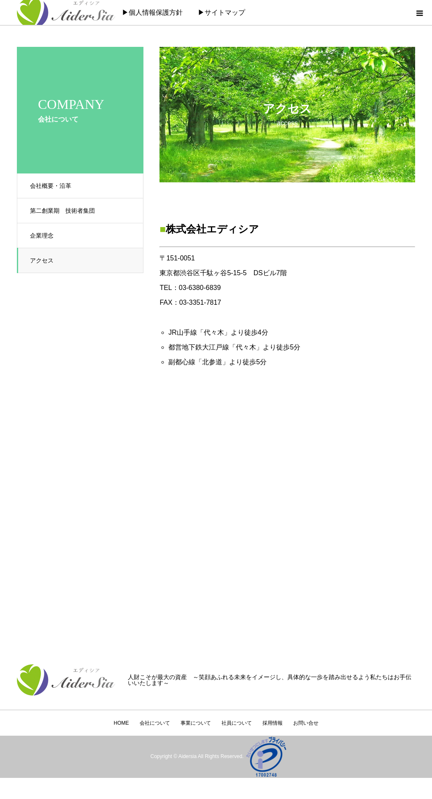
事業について (196, 723)
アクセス (42, 260)
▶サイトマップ (221, 12)
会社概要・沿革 (50, 185)
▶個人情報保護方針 (152, 12)
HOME (121, 723)
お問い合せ (306, 723)
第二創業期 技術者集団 (62, 210)
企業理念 (42, 235)
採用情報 (272, 723)
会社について (155, 723)
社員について (236, 723)
